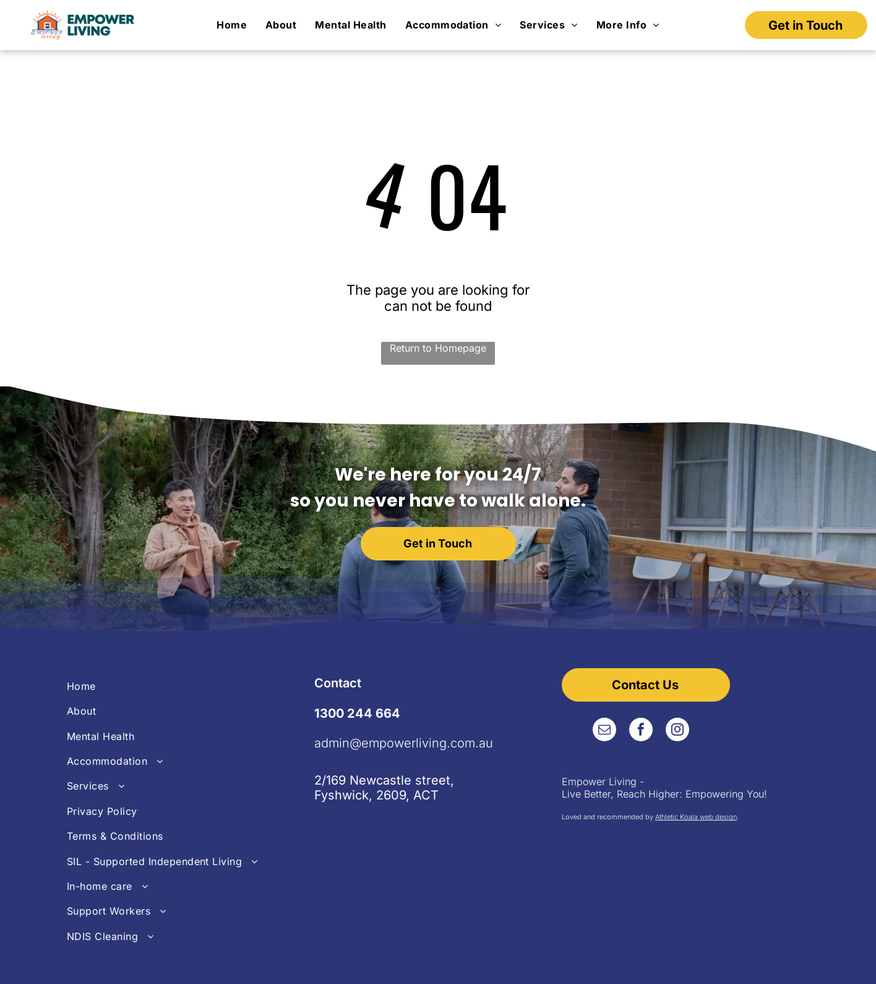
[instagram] (677, 731)
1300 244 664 (357, 713)
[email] (604, 731)
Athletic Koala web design (696, 816)
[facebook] (641, 731)
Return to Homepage (438, 348)
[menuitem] (231, 25)
